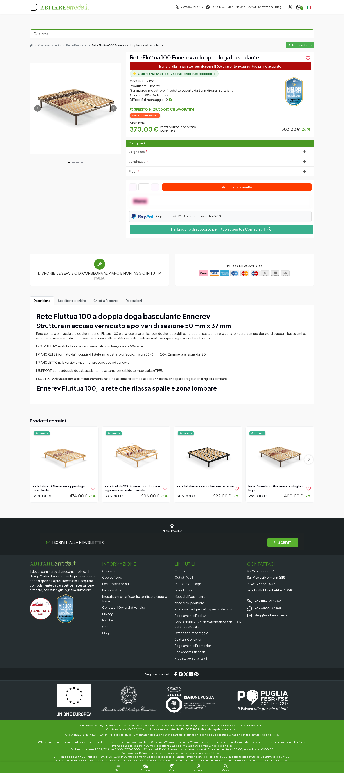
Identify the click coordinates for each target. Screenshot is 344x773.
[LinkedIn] (191, 674)
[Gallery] (75, 108)
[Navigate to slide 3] (77, 162)
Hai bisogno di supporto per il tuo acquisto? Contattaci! (221, 229)
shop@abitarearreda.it (269, 615)
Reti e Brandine (76, 45)
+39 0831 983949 (264, 601)
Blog (278, 7)
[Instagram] (180, 674)
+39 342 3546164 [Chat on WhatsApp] (264, 608)
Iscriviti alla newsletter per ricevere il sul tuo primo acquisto (220, 66)
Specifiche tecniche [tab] (72, 300)
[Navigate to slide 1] (69, 162)
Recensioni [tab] (134, 300)
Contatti (108, 626)
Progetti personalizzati (191, 658)
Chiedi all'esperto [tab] (105, 300)
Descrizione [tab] (42, 300)
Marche (240, 7)
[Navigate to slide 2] (73, 162)
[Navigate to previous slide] (37, 108)
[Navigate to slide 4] (82, 162)
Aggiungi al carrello (237, 187)
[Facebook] (175, 674)
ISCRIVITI (283, 542)
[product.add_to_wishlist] (308, 58)
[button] (229, 766)
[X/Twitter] (185, 674)
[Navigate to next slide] (113, 108)
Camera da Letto (49, 45)
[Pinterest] (196, 674)
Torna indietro (300, 45)
